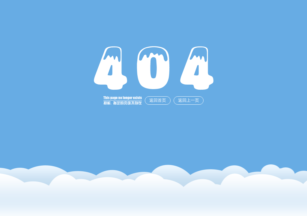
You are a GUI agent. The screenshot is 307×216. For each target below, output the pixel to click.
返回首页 (157, 100)
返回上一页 (188, 100)
